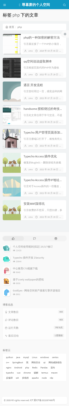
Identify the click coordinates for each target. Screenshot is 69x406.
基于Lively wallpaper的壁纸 (28, 279)
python (9, 357)
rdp (51, 377)
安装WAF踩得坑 (34, 204)
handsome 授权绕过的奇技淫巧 (45, 109)
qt (44, 362)
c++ (7, 362)
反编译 (9, 377)
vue (18, 372)
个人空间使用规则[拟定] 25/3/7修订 (33, 246)
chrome (27, 372)
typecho (10, 372)
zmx (31, 50)
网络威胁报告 (55, 362)
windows (44, 357)
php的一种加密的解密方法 (42, 37)
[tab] (13, 238)
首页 (10, 27)
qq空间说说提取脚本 (38, 61)
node (44, 377)
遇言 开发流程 (33, 85)
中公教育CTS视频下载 (25, 268)
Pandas (43, 367)
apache (35, 377)
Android (18, 367)
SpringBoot (17, 362)
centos (55, 357)
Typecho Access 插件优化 (40, 156)
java (18, 357)
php (27, 367)
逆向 (53, 367)
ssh (17, 377)
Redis (34, 367)
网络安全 (35, 362)
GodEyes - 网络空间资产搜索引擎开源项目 (36, 290)
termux (44, 372)
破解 (36, 372)
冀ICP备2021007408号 (44, 400)
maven (54, 372)
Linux (34, 357)
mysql (26, 357)
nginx (8, 367)
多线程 (25, 377)
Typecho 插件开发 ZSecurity (28, 257)
